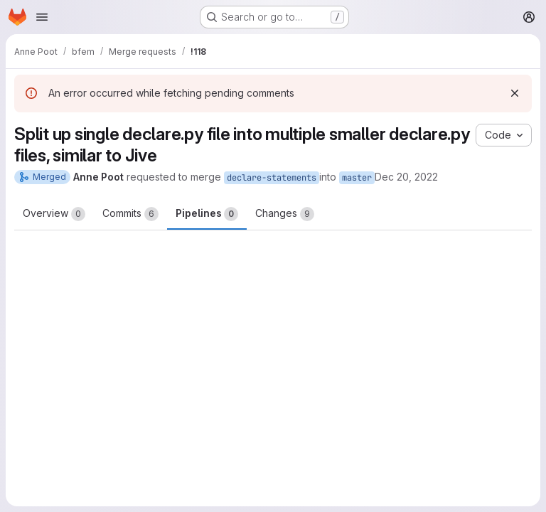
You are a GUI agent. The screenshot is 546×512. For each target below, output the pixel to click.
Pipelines (207, 214)
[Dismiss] (514, 93)
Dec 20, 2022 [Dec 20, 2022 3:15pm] (406, 177)
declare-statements (271, 177)
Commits (130, 214)
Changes (284, 214)
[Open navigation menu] (42, 17)
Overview (54, 214)
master (357, 177)
